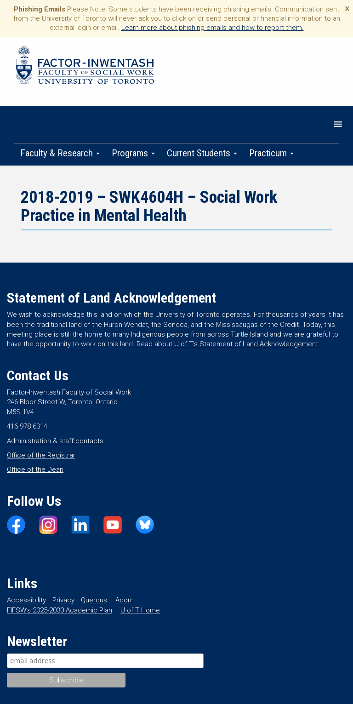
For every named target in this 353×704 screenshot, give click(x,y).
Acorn (124, 600)
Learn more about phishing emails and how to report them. (212, 27)
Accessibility (26, 600)
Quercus (94, 600)
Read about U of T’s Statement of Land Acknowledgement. (228, 344)
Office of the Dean (35, 469)
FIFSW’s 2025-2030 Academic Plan (59, 610)
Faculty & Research (60, 153)
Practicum (271, 153)
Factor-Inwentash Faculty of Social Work (85, 66)
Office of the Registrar (41, 455)
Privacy (63, 600)
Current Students (202, 153)
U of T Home (140, 610)
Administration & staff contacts (55, 441)
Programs (133, 153)
